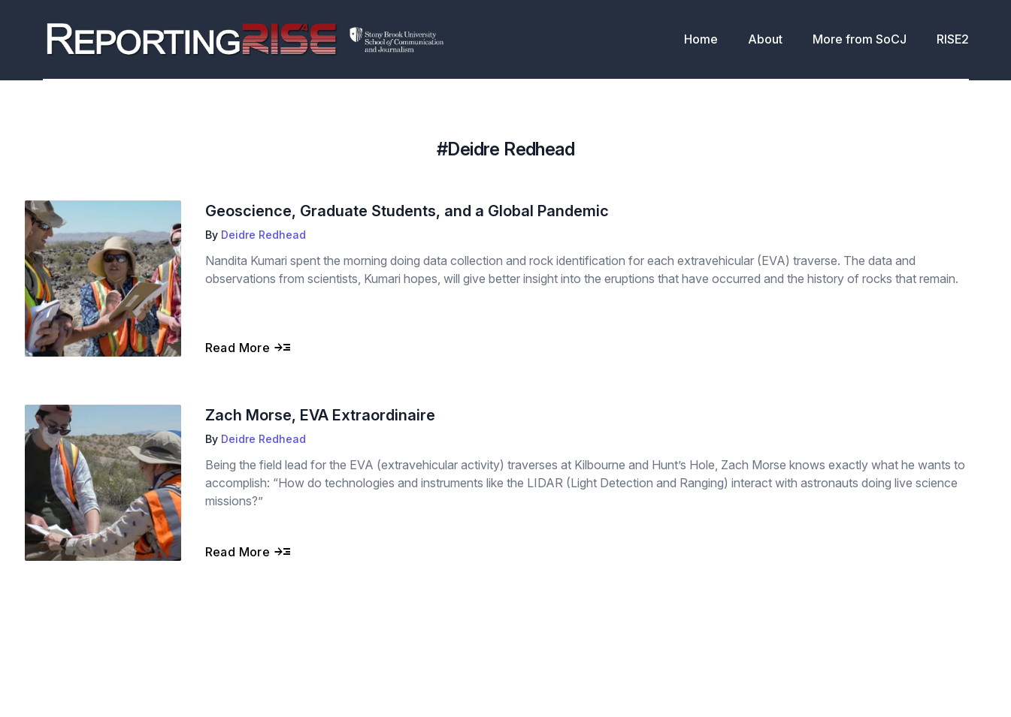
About (765, 39)
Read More (248, 348)
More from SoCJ (860, 39)
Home (701, 39)
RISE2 (953, 39)
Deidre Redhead (263, 234)
